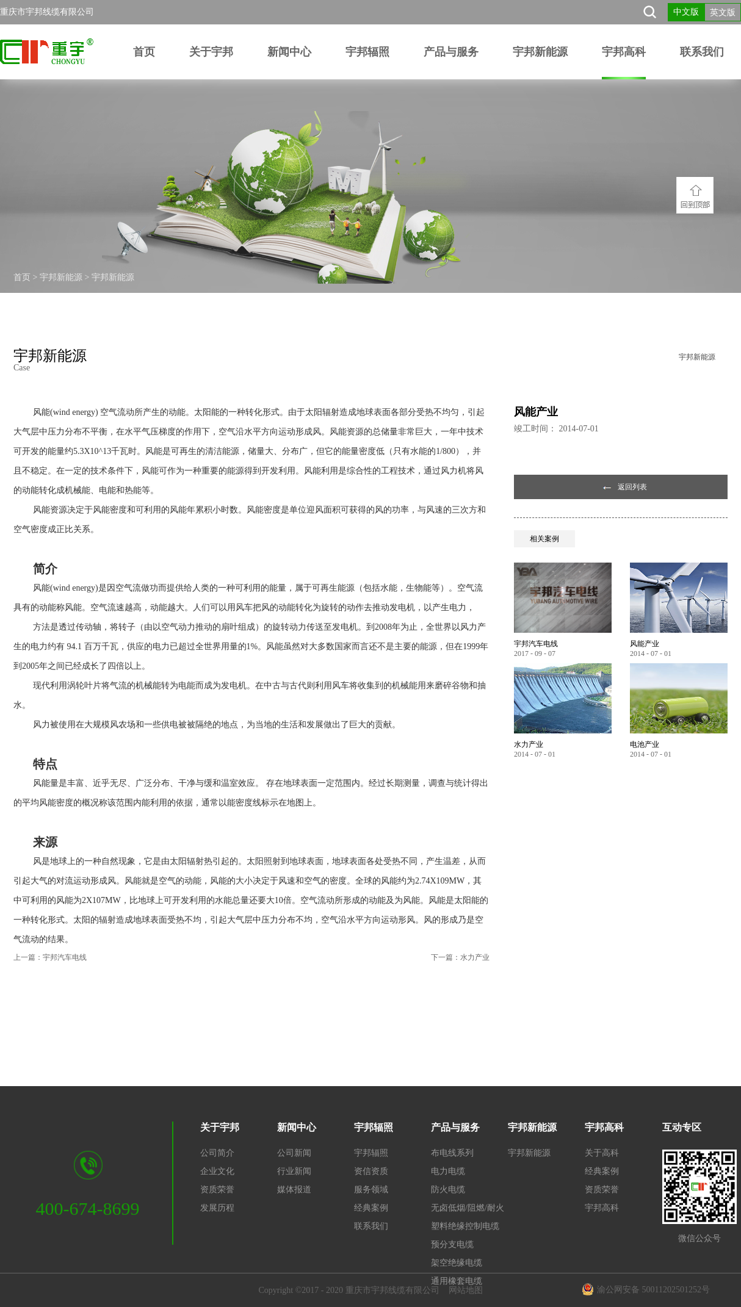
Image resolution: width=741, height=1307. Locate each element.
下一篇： (460, 957)
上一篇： (50, 957)
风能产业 (644, 643)
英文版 (723, 12)
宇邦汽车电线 (536, 643)
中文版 (686, 11)
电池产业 (644, 744)
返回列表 (632, 487)
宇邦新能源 (61, 277)
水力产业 (528, 744)
